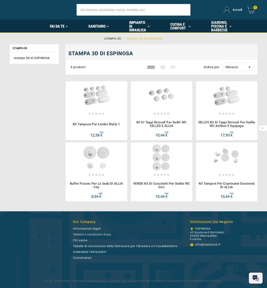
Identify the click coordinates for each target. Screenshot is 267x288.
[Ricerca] (133, 9)
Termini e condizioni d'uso (92, 234)
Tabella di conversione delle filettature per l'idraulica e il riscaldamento (125, 246)
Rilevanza (238, 67)
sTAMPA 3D (20, 48)
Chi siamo (80, 240)
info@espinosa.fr (208, 244)
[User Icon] (233, 10)
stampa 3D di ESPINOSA (32, 58)
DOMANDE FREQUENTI (90, 252)
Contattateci (82, 257)
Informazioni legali (87, 228)
